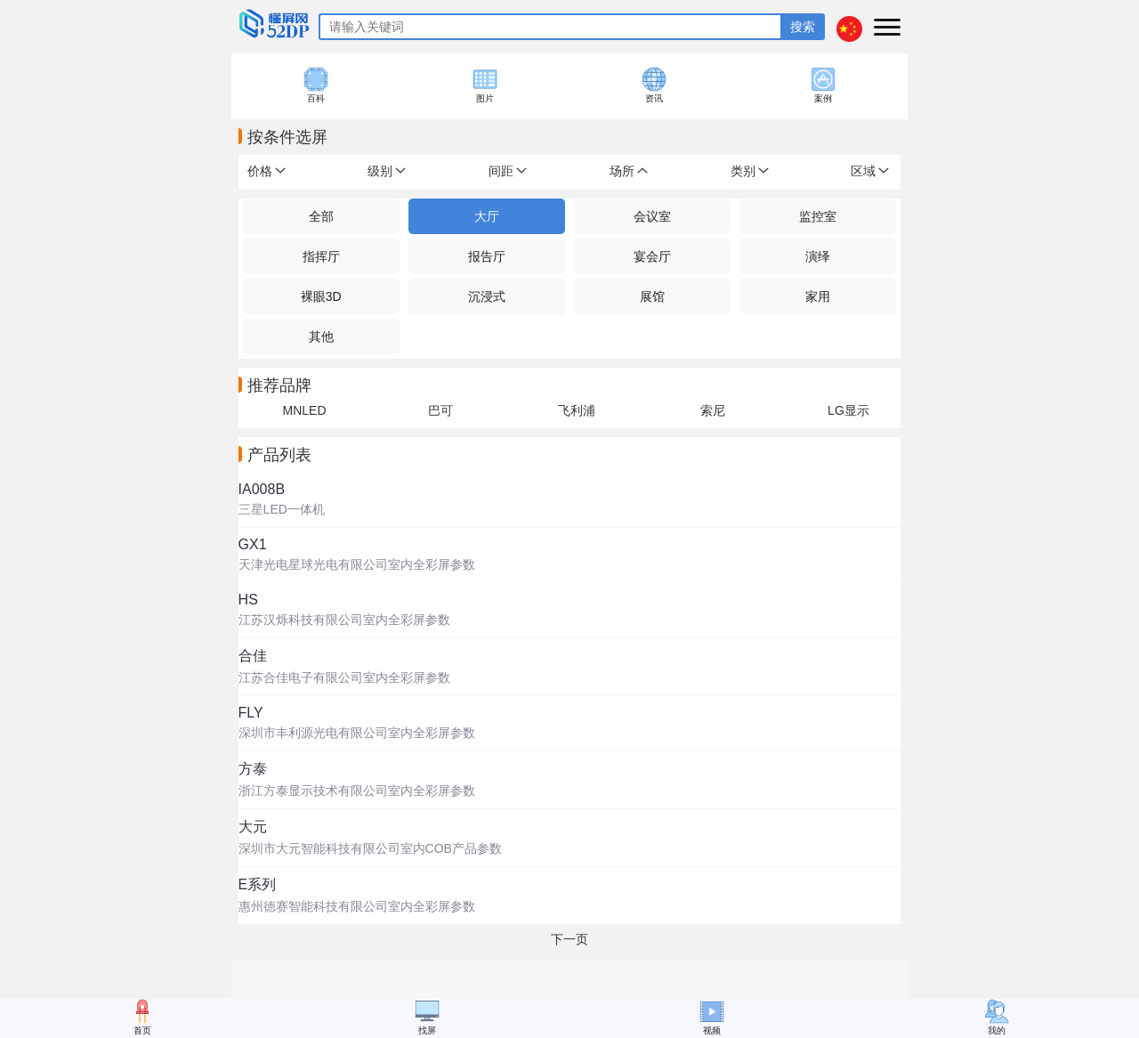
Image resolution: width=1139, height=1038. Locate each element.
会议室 (652, 216)
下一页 (569, 939)
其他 (321, 336)
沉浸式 (486, 296)
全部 (321, 216)
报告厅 (486, 256)
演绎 (817, 256)
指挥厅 (321, 256)
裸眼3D (321, 296)
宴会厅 (652, 256)
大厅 (486, 216)
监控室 (817, 216)
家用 (817, 296)
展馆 (652, 296)
